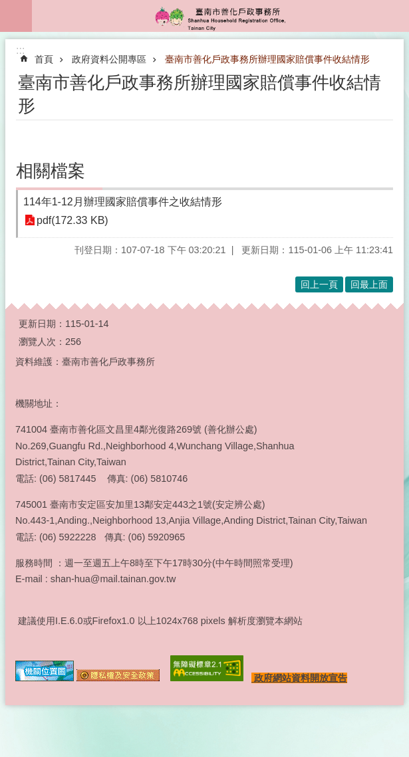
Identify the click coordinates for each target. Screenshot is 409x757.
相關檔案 (50, 171)
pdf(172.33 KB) (72, 220)
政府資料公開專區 (109, 59)
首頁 (44, 59)
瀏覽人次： (42, 341)
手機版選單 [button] (16, 16)
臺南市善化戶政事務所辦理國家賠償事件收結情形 (267, 59)
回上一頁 (319, 284)
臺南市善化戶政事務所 (220, 16)
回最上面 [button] (369, 284)
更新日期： (42, 323)
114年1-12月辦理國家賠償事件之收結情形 (122, 201)
